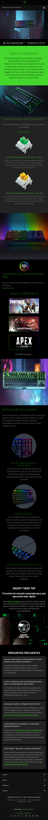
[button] (3, 2)
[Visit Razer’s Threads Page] (18, 816)
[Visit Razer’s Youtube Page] (26, 816)
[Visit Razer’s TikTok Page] (29, 816)
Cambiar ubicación (28, 809)
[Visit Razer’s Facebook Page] (11, 816)
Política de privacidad (34, 800)
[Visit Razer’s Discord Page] (37, 816)
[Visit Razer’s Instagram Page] (15, 816)
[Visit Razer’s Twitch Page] (33, 816)
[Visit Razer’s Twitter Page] (22, 816)
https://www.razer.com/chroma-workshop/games (21, 715)
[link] (24, 2)
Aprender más (8, 288)
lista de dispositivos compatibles (27, 730)
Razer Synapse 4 (14, 601)
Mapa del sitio (11, 800)
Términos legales (21, 800)
